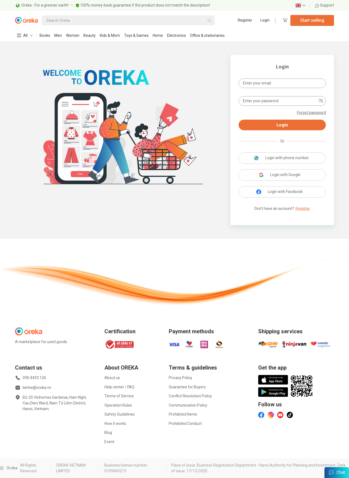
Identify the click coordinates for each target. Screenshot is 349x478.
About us (112, 378)
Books (45, 35)
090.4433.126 (34, 378)
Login (265, 20)
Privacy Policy (180, 378)
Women (72, 35)
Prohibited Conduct (185, 423)
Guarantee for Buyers (187, 387)
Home (158, 35)
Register (245, 20)
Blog (108, 432)
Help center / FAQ (119, 387)
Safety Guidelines (119, 414)
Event (109, 442)
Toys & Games (136, 35)
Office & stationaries (207, 35)
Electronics (176, 35)
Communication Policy (188, 405)
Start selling (312, 20)
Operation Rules (118, 405)
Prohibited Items (183, 414)
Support (324, 5)
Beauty (89, 35)
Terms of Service (119, 396)
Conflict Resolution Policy (190, 396)
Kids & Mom (110, 35)
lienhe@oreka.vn (37, 387)
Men (58, 35)
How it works (115, 423)
